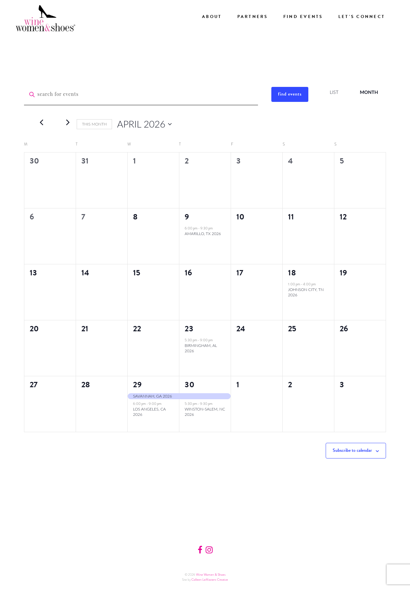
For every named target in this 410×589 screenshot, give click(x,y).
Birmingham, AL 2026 (201, 348)
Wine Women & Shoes (211, 574)
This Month (94, 124)
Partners (252, 16)
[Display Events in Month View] (369, 92)
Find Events (303, 16)
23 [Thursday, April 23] (189, 329)
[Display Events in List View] (334, 92)
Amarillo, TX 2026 (203, 233)
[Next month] (68, 122)
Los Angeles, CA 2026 (149, 412)
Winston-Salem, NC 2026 (205, 412)
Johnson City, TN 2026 (306, 292)
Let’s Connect (361, 16)
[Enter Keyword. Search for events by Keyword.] (141, 94)
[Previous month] (41, 122)
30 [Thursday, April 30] (190, 385)
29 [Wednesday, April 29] (137, 385)
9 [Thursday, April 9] (187, 217)
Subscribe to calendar (352, 450)
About (212, 16)
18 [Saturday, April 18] (292, 273)
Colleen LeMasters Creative (209, 579)
